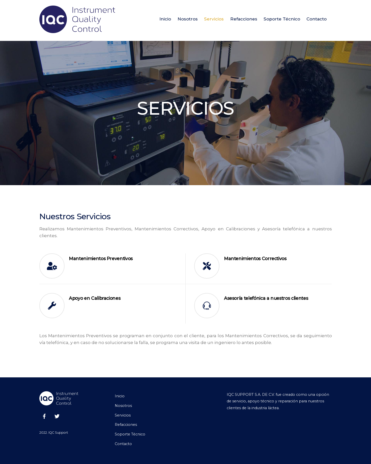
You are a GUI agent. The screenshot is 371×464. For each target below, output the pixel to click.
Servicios (214, 18)
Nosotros (188, 18)
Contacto (316, 18)
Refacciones (243, 18)
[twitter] (57, 415)
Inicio (165, 18)
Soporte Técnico (282, 18)
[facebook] (44, 415)
